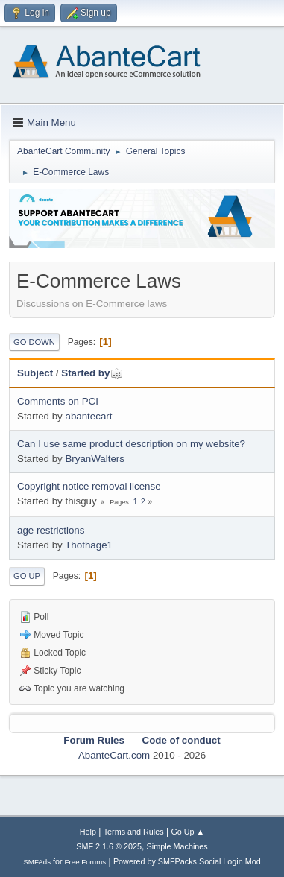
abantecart (88, 416)
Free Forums (86, 862)
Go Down (34, 342)
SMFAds (37, 862)
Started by (92, 373)
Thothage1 (89, 545)
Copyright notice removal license (89, 486)
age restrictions (50, 530)
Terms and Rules (134, 831)
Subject (35, 373)
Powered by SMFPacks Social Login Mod (187, 861)
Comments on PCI (57, 401)
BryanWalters (94, 458)
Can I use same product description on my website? (131, 443)
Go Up (26, 576)
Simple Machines (177, 846)
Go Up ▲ (187, 831)
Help (88, 831)
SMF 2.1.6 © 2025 (109, 846)
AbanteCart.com (114, 755)
